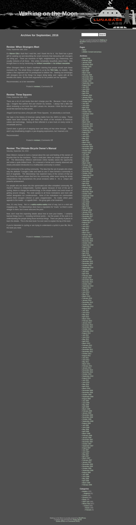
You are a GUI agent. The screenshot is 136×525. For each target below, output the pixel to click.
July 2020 (85, 155)
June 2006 (85, 476)
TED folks (54, 70)
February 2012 (87, 345)
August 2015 (86, 269)
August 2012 (86, 333)
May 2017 (85, 228)
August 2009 (86, 399)
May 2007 (85, 454)
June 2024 (85, 89)
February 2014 (87, 298)
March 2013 (86, 319)
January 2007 (86, 462)
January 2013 (86, 323)
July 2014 (85, 290)
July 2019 (85, 179)
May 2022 (85, 118)
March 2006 (86, 483)
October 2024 (86, 81)
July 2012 (85, 335)
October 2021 (86, 128)
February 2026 (87, 60)
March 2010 (86, 388)
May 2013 (85, 314)
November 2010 (87, 372)
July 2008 (85, 425)
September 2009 (87, 396)
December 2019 (87, 169)
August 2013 (86, 308)
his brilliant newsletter (61, 63)
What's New (86, 504)
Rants (84, 499)
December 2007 (87, 440)
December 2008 (87, 415)
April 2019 (85, 183)
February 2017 (87, 235)
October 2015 (86, 265)
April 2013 (85, 317)
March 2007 (86, 458)
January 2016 (86, 259)
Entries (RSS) (60, 521)
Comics (84, 495)
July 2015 (85, 271)
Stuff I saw (85, 501)
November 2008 (87, 417)
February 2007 (87, 460)
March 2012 (86, 343)
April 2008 (85, 431)
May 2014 (85, 294)
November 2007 (87, 442)
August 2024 (86, 85)
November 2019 (87, 171)
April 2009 (85, 407)
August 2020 (86, 153)
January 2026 (86, 62)
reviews (37, 86)
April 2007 (85, 456)
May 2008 (85, 429)
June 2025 (85, 69)
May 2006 (85, 478)
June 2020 (85, 157)
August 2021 (86, 132)
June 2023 (85, 105)
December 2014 (87, 280)
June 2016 (85, 249)
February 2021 (87, 144)
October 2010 (86, 374)
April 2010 (85, 386)
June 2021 (85, 136)
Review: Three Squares (19, 94)
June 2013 (85, 312)
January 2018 (86, 212)
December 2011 (87, 349)
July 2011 (85, 358)
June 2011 (85, 360)
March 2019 (86, 185)
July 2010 (85, 380)
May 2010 (85, 384)
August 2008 (86, 423)
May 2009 (85, 405)
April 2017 (85, 230)
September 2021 (87, 130)
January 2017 (86, 237)
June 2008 (85, 427)
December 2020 (87, 146)
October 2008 (86, 419)
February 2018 (87, 210)
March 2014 (86, 296)
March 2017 (86, 233)
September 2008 (87, 421)
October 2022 (86, 112)
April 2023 (85, 107)
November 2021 (87, 126)
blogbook (87, 493)
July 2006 (85, 474)
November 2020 (87, 148)
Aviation (85, 491)
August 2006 (86, 472)
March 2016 (86, 255)
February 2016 (87, 257)
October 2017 (86, 218)
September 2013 (87, 306)
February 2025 (87, 75)
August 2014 (86, 288)
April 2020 (85, 161)
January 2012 (86, 347)
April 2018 (85, 206)
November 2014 (87, 282)
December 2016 (87, 239)
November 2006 (87, 466)
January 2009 (86, 413)
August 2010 (86, 378)
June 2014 (85, 292)
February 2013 (87, 321)
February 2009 (87, 411)
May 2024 (85, 91)
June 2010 (85, 382)
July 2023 (85, 103)
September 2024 (87, 83)
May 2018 (85, 204)
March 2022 (86, 122)
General (85, 497)
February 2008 (87, 435)
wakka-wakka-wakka (39, 204)
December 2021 (87, 124)
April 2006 (85, 481)
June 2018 (85, 202)
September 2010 (87, 376)
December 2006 (87, 464)
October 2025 (86, 66)
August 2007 (86, 448)
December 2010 (87, 370)
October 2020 (86, 151)
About (84, 50)
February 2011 (87, 366)
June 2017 (85, 226)
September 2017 (87, 220)
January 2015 (86, 278)
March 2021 (86, 142)
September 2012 (87, 331)
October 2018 (86, 194)
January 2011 (86, 368)
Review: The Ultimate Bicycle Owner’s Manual (31, 148)
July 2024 (85, 87)
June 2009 (85, 403)
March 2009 (86, 409)
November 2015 (87, 263)
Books (87, 508)
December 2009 (87, 390)
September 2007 (87, 446)
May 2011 (85, 362)
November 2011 (87, 351)
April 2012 (85, 341)
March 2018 (86, 208)
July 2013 (85, 310)
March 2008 (86, 433)
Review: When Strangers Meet (23, 47)
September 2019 (87, 175)
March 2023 (86, 110)
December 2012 (87, 325)
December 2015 (87, 261)
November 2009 (87, 392)
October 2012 (86, 329)
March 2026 (86, 58)
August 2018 (86, 198)
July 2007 (85, 450)
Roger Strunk (77, 519)
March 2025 (86, 73)
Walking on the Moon (48, 13)
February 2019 (87, 187)
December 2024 (87, 77)
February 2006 (87, 485)
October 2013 (86, 304)
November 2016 (87, 241)
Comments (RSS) (74, 521)
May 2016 (85, 251)
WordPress (82, 518)
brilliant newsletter (44, 63)
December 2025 (87, 64)
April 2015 (85, 274)
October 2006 (86, 468)
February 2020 (87, 165)
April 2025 (85, 71)
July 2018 (85, 200)
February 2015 (87, 276)
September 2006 (87, 470)
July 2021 (85, 134)
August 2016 (86, 247)
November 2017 (87, 216)
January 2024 (86, 97)
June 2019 (85, 181)
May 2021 (85, 138)
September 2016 (87, 245)
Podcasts (88, 510)
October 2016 (86, 243)
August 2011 (86, 355)
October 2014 (86, 284)
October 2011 (86, 353)
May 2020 (85, 159)
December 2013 (87, 302)
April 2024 (85, 93)
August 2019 (86, 177)
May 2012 (85, 339)
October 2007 (86, 444)
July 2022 (85, 116)
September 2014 (87, 286)
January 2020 (86, 167)
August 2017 (86, 222)
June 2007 (85, 452)
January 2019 (86, 189)
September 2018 (87, 196)
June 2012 (85, 337)
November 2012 (87, 327)
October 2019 (86, 173)
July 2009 (85, 401)
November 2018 (87, 192)
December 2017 (87, 214)
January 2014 (86, 300)
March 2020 (86, 163)
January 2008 (86, 437)
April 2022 (85, 120)
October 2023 (86, 101)
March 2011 (86, 364)
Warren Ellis (14, 54)
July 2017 (85, 224)
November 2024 (87, 79)
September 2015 (87, 267)
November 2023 (87, 99)
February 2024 (87, 95)
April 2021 (85, 140)
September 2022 (87, 114)
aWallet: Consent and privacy (91, 52)
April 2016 (85, 253)
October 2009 (86, 394)
